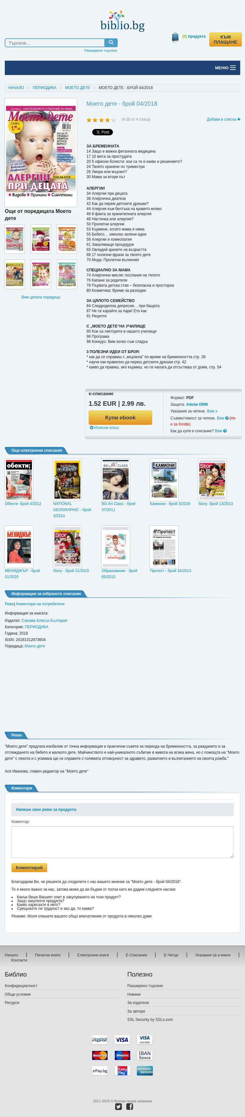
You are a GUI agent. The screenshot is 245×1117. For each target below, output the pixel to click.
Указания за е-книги (212, 955)
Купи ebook (120, 418)
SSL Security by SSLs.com (150, 1019)
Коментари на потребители (40, 604)
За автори (136, 1011)
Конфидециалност (21, 986)
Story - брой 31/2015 (71, 571)
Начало (16, 88)
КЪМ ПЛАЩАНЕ (225, 39)
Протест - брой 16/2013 (170, 571)
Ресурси (12, 1002)
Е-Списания (136, 955)
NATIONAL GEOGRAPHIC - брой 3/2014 (72, 510)
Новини (134, 994)
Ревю (9, 604)
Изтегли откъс (104, 428)
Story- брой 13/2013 (215, 504)
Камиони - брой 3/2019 (170, 504)
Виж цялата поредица (40, 297)
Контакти (19, 960)
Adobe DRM (197, 404)
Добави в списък (223, 119)
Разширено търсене (101, 50)
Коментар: (20, 822)
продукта (194, 36)
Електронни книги (93, 955)
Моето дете (77, 88)
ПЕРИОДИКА (44, 88)
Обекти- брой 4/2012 (23, 504)
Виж (212, 411)
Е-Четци (171, 955)
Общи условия (18, 994)
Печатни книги (47, 955)
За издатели (138, 1002)
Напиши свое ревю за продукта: (46, 809)
